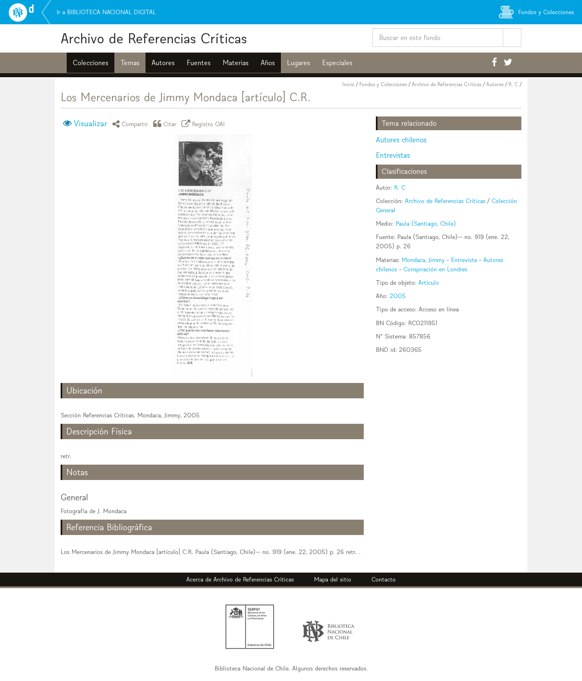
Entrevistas (393, 155)
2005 (398, 296)
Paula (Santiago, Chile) (426, 223)
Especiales (337, 62)
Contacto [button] (383, 579)
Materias (236, 62)
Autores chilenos (401, 139)
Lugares (298, 62)
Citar (166, 123)
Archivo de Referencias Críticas (154, 38)
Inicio (348, 84)
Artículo (428, 282)
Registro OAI (204, 123)
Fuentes (199, 62)
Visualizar (90, 123)
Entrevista (464, 260)
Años (268, 62)
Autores (163, 62)
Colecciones (90, 62)
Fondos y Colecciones (383, 84)
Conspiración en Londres (435, 269)
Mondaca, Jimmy (423, 260)
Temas (129, 62)
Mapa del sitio (332, 579)
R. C (513, 84)
